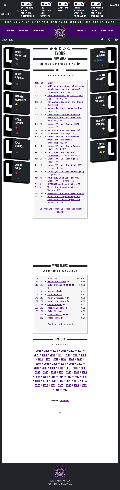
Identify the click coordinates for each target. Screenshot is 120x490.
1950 (64, 389)
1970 (60, 385)
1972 (45, 385)
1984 (61, 376)
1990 (68, 372)
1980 (37, 381)
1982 (76, 376)
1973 (37, 385)
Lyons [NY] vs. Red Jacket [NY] (65, 171)
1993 (45, 372)
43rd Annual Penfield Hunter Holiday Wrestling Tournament (64, 116)
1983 (69, 376)
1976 (68, 381)
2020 (36, 355)
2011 (55, 359)
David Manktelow (21, 55)
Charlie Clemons (56, 301)
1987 (37, 376)
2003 (71, 363)
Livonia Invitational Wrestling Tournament (80, 12)
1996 (75, 368)
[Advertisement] (17, 234)
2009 (71, 359)
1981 (84, 376)
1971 (53, 385)
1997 (68, 368)
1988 (84, 372)
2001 (36, 368)
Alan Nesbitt (54, 294)
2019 (44, 355)
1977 (61, 381)
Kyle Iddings (19, 144)
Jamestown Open (63, 9)
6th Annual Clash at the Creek (65, 102)
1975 (76, 381)
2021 (79, 350)
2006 (46, 363)
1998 (60, 368)
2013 (40, 359)
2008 (79, 359)
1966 (57, 389)
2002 (79, 363)
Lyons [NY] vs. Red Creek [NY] (65, 165)
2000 (44, 368)
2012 (48, 359)
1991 (61, 372)
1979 (45, 381)
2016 (67, 355)
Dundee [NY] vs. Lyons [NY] (63, 108)
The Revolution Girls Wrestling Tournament (46, 13)
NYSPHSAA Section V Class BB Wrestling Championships (63, 186)
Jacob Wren (18, 166)
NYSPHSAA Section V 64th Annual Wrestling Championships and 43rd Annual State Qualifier (65, 196)
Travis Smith (54, 314)
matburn (65, 400)
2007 (38, 363)
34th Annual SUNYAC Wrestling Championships (28, 12)
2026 (38, 350)
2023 (63, 350)
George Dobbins (55, 308)
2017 (60, 355)
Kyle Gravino (54, 285)
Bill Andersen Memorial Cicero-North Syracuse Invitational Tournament (65, 89)
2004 (63, 363)
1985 (53, 376)
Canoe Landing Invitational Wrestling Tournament (63, 138)
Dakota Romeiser (20, 98)
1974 (84, 381)
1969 (68, 385)
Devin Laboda (19, 76)
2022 (71, 350)
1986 (45, 376)
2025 (46, 350)
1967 (84, 385)
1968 (76, 385)
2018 (52, 355)
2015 (75, 355)
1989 (76, 372)
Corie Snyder (19, 121)
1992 (53, 372)
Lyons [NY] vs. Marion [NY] (63, 124)
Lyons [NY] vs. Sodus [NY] (62, 159)
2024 (55, 350)
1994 (37, 372)
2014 (83, 355)
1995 (83, 368)
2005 (54, 363)
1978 (53, 381)
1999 (52, 368)
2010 (63, 359)
